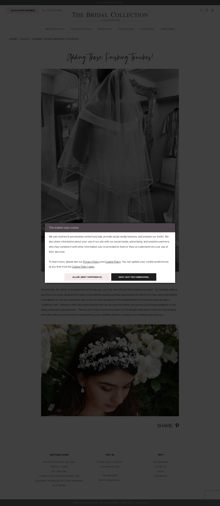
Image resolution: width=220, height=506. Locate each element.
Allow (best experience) (87, 277)
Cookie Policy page (83, 266)
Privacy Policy (91, 261)
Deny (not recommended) (134, 277)
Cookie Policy (113, 261)
